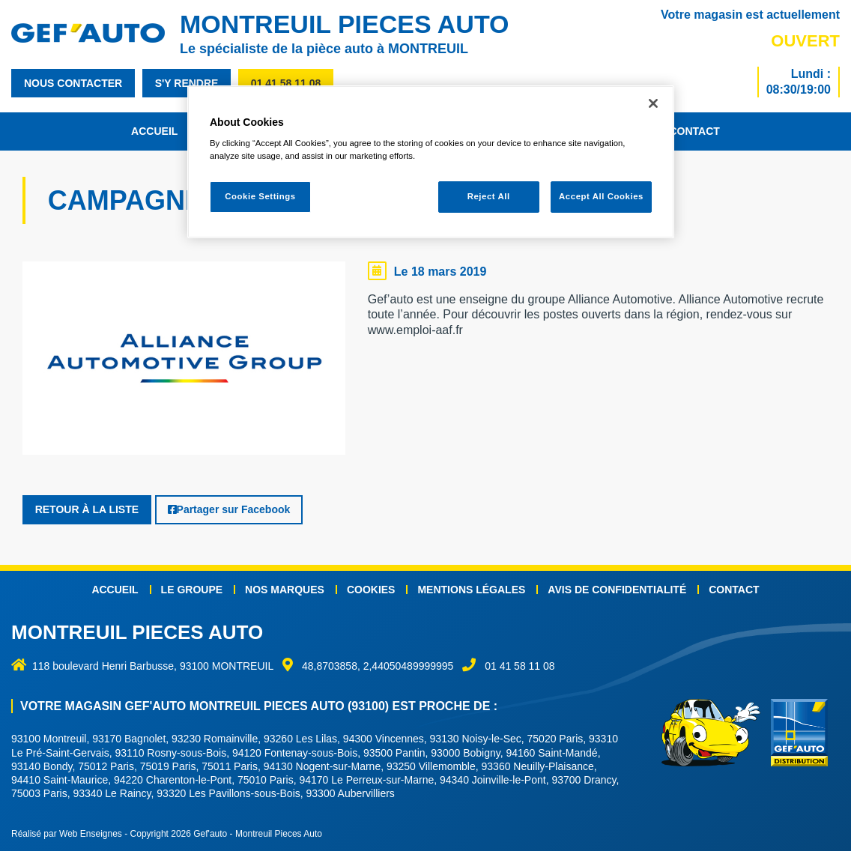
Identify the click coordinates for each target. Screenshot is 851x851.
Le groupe (191, 589)
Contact (694, 131)
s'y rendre (187, 83)
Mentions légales (471, 589)
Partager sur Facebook (229, 509)
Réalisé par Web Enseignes (66, 834)
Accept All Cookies (601, 196)
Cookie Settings (260, 196)
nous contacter (73, 83)
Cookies (371, 589)
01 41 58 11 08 (286, 83)
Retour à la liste (87, 509)
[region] (430, 162)
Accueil (154, 131)
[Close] (653, 103)
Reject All (488, 196)
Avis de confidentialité (617, 589)
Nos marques (284, 589)
